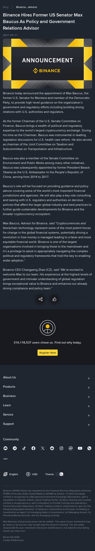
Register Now (47, 352)
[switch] (59, 474)
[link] (5, 7)
